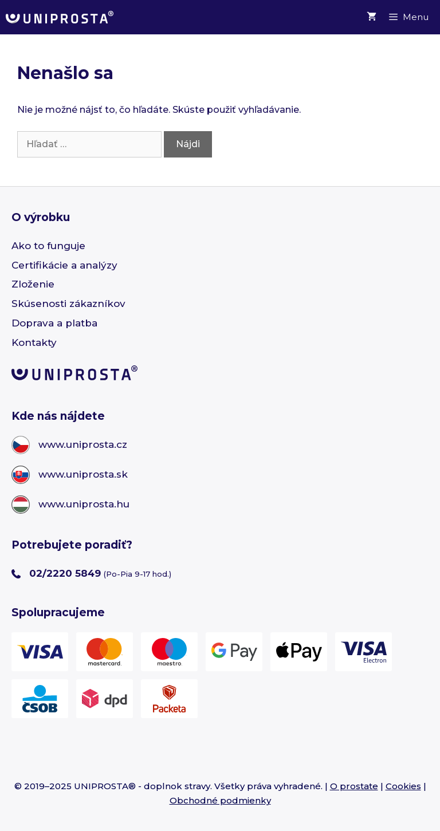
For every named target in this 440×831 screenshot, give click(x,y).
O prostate (354, 786)
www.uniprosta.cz (82, 444)
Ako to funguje (48, 245)
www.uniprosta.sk (83, 474)
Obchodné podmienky (220, 800)
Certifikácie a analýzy (64, 265)
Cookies (403, 786)
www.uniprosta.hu (83, 504)
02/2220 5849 (65, 573)
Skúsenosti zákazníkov (68, 303)
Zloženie (32, 284)
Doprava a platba (54, 323)
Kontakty (34, 342)
